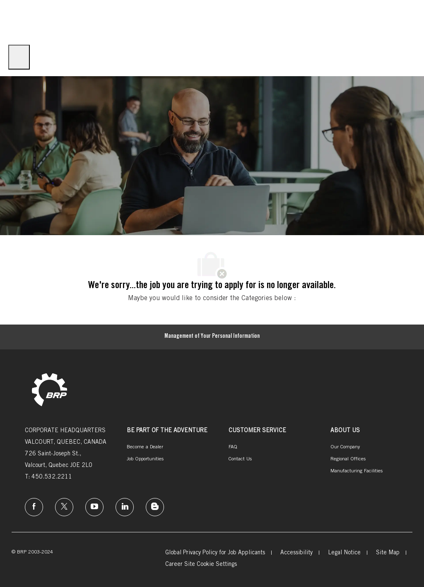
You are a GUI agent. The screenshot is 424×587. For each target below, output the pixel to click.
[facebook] (34, 507)
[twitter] (64, 507)
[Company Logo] (20, 19)
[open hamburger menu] (19, 57)
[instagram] (94, 507)
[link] (49, 390)
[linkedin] (125, 507)
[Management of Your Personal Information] (212, 337)
